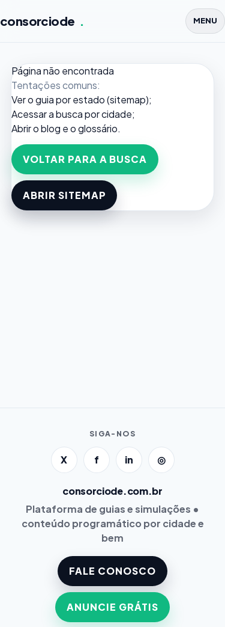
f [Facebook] (96, 459)
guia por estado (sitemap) (92, 99)
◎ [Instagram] (161, 459)
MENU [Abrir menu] (205, 20)
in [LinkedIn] (129, 459)
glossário (98, 128)
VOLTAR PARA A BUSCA (85, 159)
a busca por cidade (90, 114)
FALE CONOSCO (112, 570)
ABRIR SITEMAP (64, 195)
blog (51, 128)
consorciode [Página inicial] (42, 21)
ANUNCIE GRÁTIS (112, 607)
